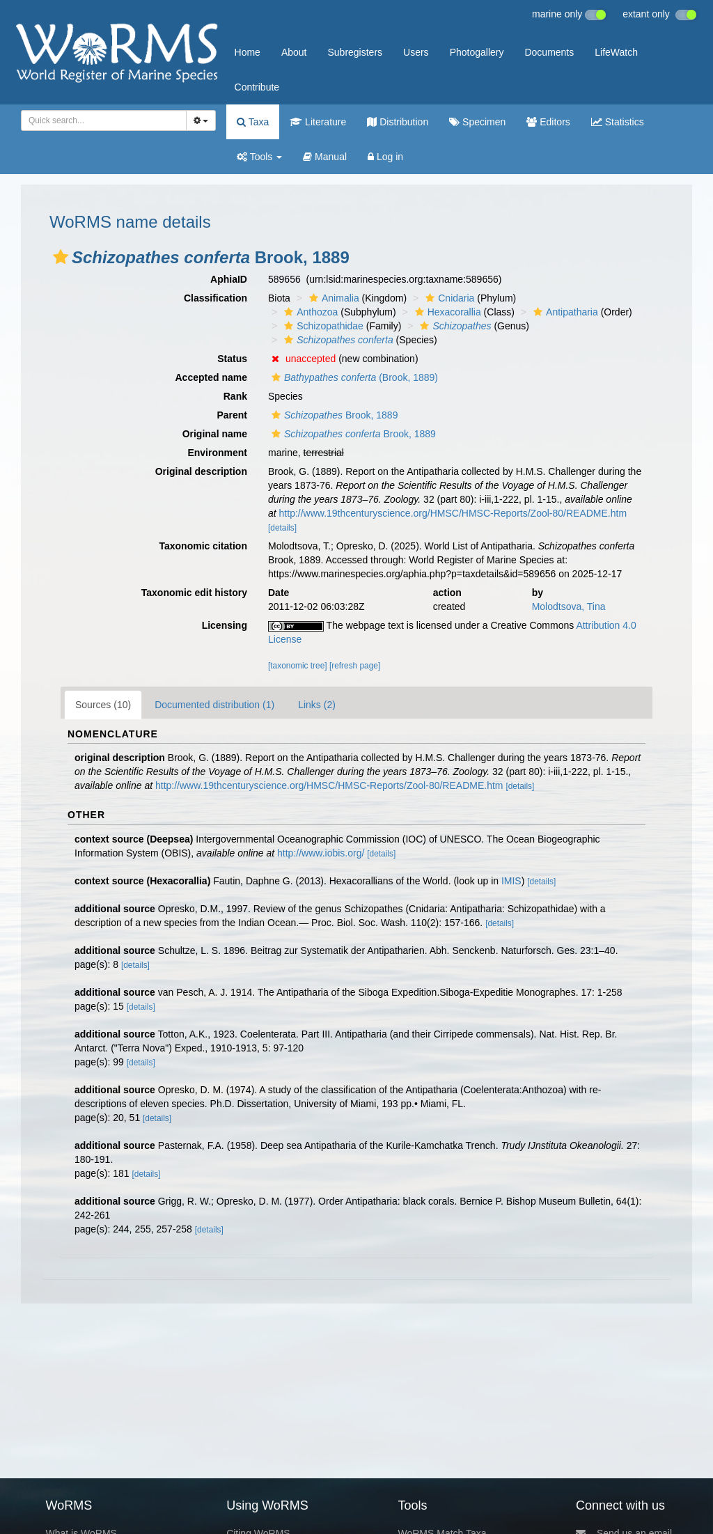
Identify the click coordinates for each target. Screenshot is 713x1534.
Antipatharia (564, 312)
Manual (325, 156)
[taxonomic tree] (297, 666)
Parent (232, 415)
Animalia (332, 298)
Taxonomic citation (203, 545)
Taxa (253, 121)
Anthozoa (309, 312)
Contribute (257, 87)
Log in (385, 156)
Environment (217, 452)
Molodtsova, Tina (569, 606)
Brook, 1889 (333, 415)
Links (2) (317, 704)
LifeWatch (616, 52)
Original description (201, 471)
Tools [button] (259, 156)
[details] (282, 528)
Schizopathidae (322, 325)
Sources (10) (103, 704)
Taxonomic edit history (194, 592)
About (294, 52)
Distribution (397, 121)
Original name (214, 433)
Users (416, 52)
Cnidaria (448, 298)
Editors (548, 121)
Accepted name (211, 377)
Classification (215, 298)
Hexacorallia (446, 312)
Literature (318, 121)
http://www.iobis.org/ (320, 853)
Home (247, 52)
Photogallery (477, 52)
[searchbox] (101, 120)
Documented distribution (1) (214, 704)
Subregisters (354, 52)
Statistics (617, 121)
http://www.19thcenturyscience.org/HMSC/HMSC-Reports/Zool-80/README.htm (453, 513)
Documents (549, 52)
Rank (235, 396)
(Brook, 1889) (353, 377)
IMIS (511, 880)
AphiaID (228, 279)
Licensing (224, 625)
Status (232, 358)
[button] (60, 257)
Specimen (477, 121)
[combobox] (104, 120)
